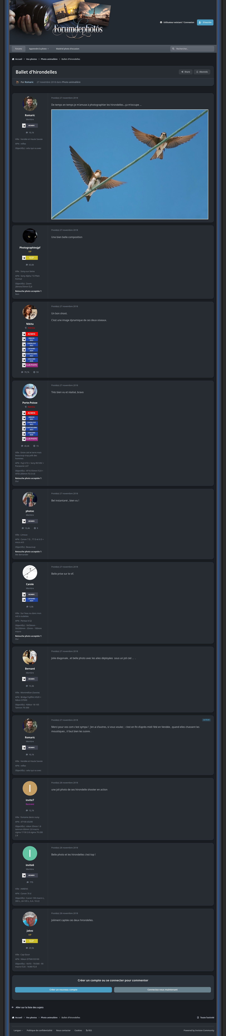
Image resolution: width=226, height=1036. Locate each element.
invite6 (30, 865)
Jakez (30, 930)
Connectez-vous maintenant (163, 989)
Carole (30, 584)
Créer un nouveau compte (63, 989)
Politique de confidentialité (39, 1030)
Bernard (30, 668)
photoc (30, 511)
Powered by (199, 1030)
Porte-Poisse (29, 402)
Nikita (30, 324)
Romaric (29, 82)
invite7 (30, 800)
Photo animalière (71, 82)
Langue (18, 1030)
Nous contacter (63, 1030)
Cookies (78, 1030)
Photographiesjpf (29, 247)
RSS (89, 1030)
